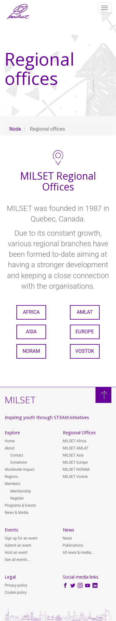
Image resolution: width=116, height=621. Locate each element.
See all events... (17, 560)
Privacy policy (16, 585)
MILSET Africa (74, 441)
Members (12, 484)
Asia (31, 332)
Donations (18, 462)
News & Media (16, 512)
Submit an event (18, 545)
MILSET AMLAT (75, 448)
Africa (31, 312)
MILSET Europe (75, 462)
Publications (73, 545)
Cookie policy (16, 592)
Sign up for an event (21, 538)
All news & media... (78, 552)
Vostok (84, 351)
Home (10, 441)
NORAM (31, 351)
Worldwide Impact (19, 469)
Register (17, 498)
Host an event (16, 552)
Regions (11, 476)
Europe (84, 332)
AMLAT (85, 312)
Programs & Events (20, 505)
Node (15, 129)
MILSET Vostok (75, 476)
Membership (20, 491)
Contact (16, 455)
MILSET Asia (73, 455)
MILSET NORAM (76, 469)
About (10, 448)
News (67, 538)
